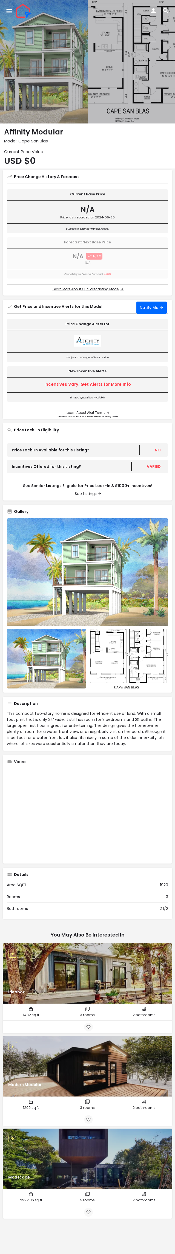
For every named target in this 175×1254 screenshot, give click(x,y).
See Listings (86, 493)
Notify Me (149, 307)
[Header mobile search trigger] (166, 10)
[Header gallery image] (44, 61)
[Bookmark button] (88, 1027)
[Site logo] (24, 11)
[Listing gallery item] (46, 658)
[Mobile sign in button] (153, 10)
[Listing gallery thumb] (87, 572)
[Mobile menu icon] (9, 11)
